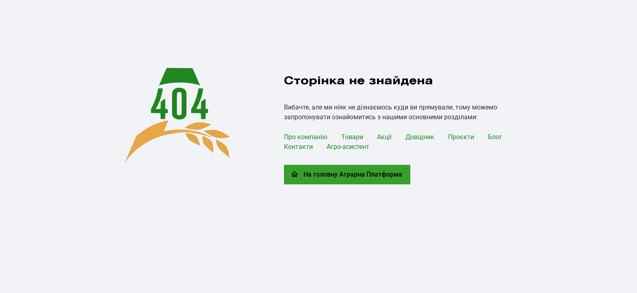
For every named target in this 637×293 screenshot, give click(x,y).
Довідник (419, 137)
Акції (384, 137)
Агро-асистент (348, 147)
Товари (352, 137)
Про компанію (305, 137)
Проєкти (461, 137)
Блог (495, 137)
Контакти (298, 147)
